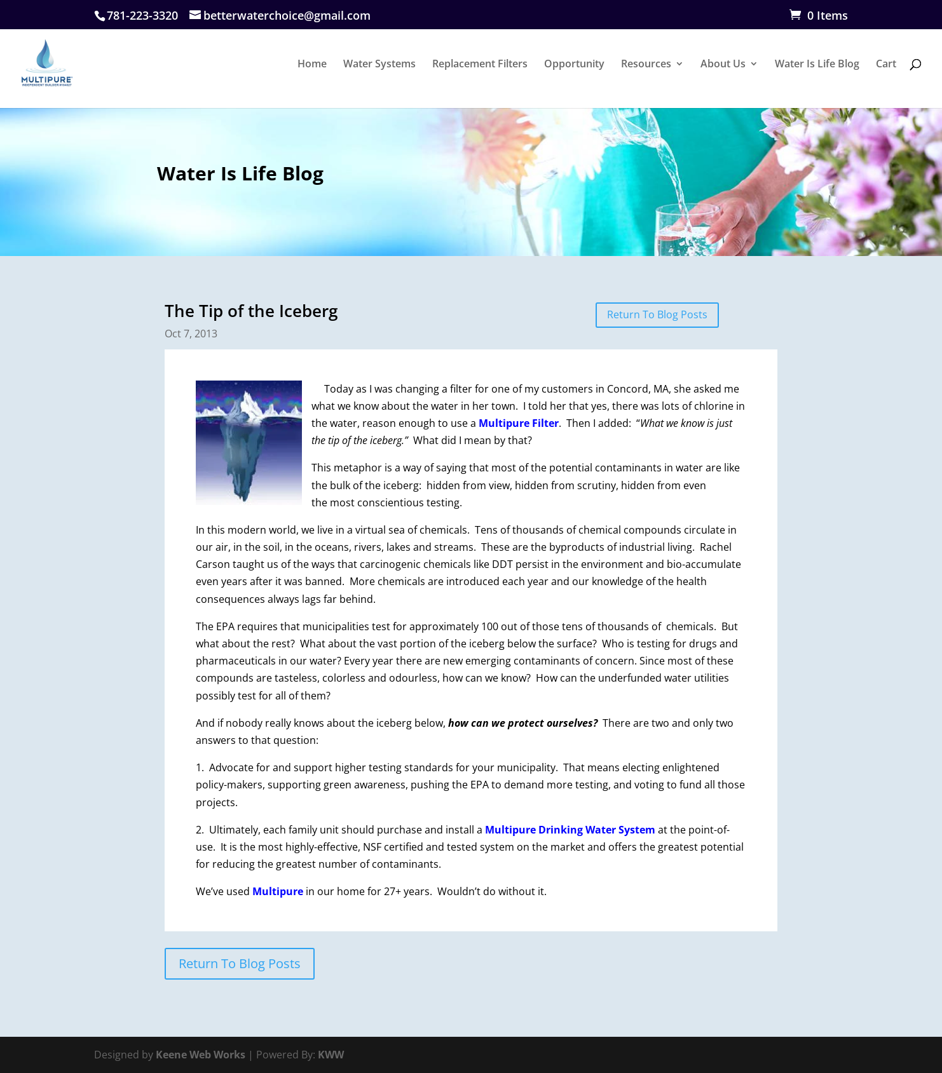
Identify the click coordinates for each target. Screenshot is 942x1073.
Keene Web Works (200, 1055)
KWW (331, 1055)
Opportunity (574, 65)
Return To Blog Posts (657, 314)
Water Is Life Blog (817, 65)
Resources (646, 65)
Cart (886, 65)
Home (312, 65)
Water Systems (379, 65)
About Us (723, 65)
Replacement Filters (480, 65)
